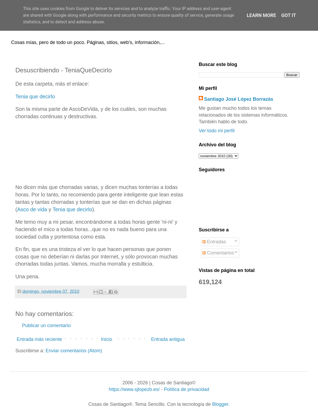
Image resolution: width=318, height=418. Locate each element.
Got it (288, 15)
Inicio (106, 339)
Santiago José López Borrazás (238, 99)
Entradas (214, 241)
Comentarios (218, 253)
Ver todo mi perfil (217, 130)
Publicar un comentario (46, 325)
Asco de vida (32, 209)
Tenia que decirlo (35, 96)
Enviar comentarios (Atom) (74, 350)
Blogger (220, 404)
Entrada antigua (168, 339)
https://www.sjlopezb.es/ (134, 389)
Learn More (261, 15)
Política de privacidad (186, 389)
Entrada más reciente (39, 339)
